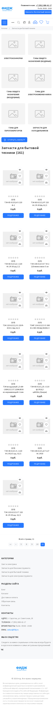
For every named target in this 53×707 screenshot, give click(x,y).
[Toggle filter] (14, 139)
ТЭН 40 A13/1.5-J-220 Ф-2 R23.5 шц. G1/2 (13, 452)
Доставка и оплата (9, 597)
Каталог (4, 593)
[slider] (13, 196)
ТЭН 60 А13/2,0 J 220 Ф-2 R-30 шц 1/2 (13, 265)
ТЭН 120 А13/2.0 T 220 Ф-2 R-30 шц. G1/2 (13, 514)
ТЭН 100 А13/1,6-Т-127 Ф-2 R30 (39, 452)
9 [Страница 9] (31, 544)
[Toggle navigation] (13, 22)
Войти (29, 22)
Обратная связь (8, 601)
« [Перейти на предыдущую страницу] (15, 544)
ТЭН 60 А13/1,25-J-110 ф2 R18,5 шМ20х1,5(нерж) (39, 389)
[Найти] (18, 22)
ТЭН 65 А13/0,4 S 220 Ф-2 (13, 204)
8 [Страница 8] (26, 544)
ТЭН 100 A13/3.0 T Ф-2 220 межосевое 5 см (39, 265)
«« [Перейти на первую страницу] (10, 544)
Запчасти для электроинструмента (16, 576)
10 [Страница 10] (37, 544)
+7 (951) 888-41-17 (44, 5)
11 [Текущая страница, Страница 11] (43, 544)
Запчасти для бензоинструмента (15, 568)
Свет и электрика (9, 564)
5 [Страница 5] (21, 544)
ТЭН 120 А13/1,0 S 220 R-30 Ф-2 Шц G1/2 (13, 327)
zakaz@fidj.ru (13, 629)
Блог (3, 589)
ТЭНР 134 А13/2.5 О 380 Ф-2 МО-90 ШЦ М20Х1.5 (40, 327)
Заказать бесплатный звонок (38, 12)
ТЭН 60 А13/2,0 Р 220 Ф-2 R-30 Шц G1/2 (40, 204)
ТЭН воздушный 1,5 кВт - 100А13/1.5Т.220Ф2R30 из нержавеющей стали (13, 389)
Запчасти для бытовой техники (15, 572)
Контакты (5, 605)
